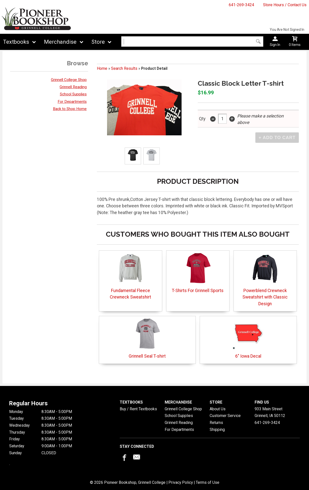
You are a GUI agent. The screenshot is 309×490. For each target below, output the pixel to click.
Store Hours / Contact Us (285, 4)
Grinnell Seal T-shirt (147, 338)
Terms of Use (207, 482)
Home (102, 68)
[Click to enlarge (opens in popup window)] (133, 156)
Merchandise (60, 42)
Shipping (217, 429)
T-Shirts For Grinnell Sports (198, 273)
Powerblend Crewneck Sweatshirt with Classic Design (265, 279)
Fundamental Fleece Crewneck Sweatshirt (130, 276)
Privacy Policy (180, 482)
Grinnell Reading (73, 87)
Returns (216, 422)
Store (98, 42)
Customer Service (225, 415)
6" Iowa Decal (248, 338)
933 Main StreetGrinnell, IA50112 (270, 412)
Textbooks (16, 42)
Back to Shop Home (70, 109)
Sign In (275, 45)
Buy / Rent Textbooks (138, 409)
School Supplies (73, 94)
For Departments (72, 101)
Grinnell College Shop (69, 79)
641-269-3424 (241, 4)
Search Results (124, 68)
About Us (218, 409)
